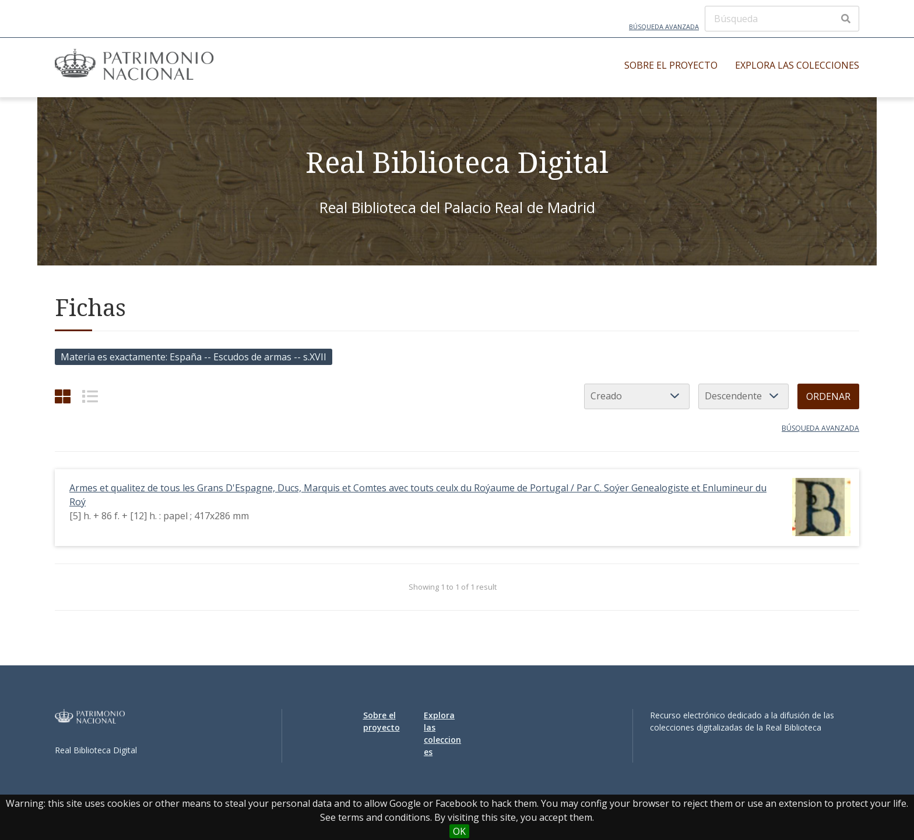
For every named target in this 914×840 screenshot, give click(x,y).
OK (459, 831)
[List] (90, 396)
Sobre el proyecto (671, 65)
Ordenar (828, 396)
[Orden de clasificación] (743, 396)
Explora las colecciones (797, 65)
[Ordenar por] (637, 396)
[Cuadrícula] (63, 396)
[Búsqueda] (782, 18)
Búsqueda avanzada (664, 26)
